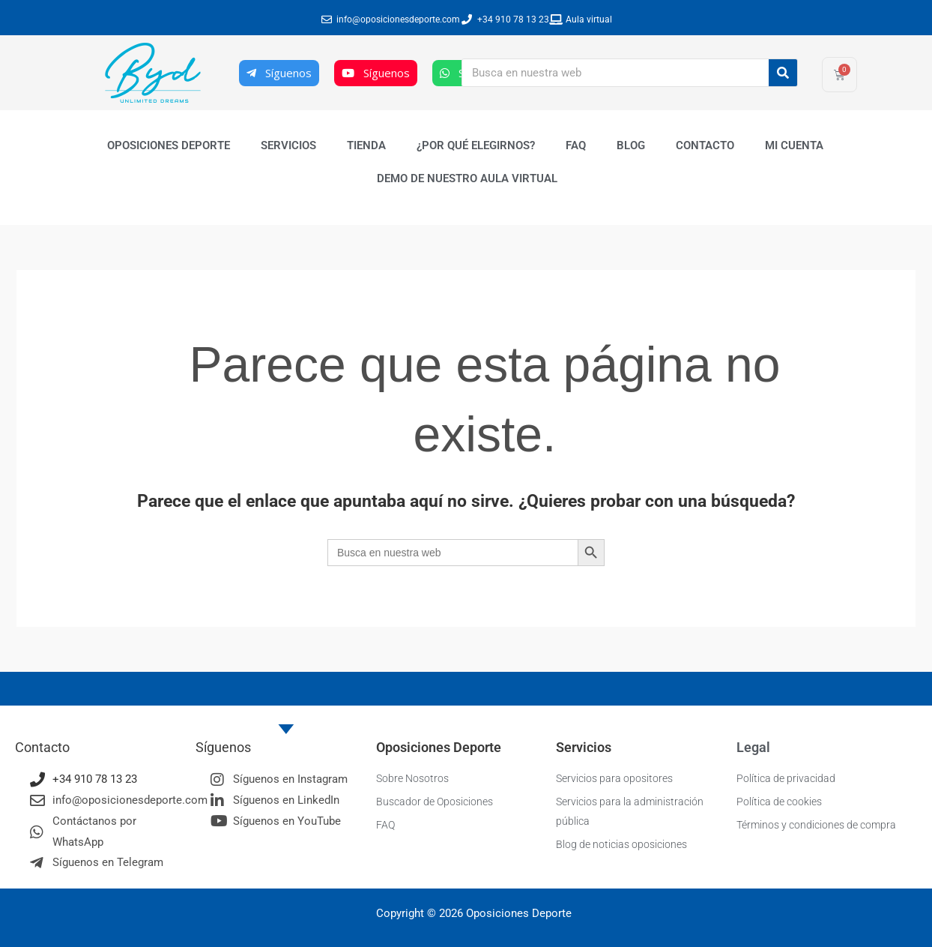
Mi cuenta (794, 145)
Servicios (288, 145)
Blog (631, 145)
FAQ (576, 145)
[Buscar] (783, 72)
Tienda (366, 145)
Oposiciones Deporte (168, 145)
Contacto (705, 145)
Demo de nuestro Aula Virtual (467, 178)
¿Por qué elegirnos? (476, 145)
